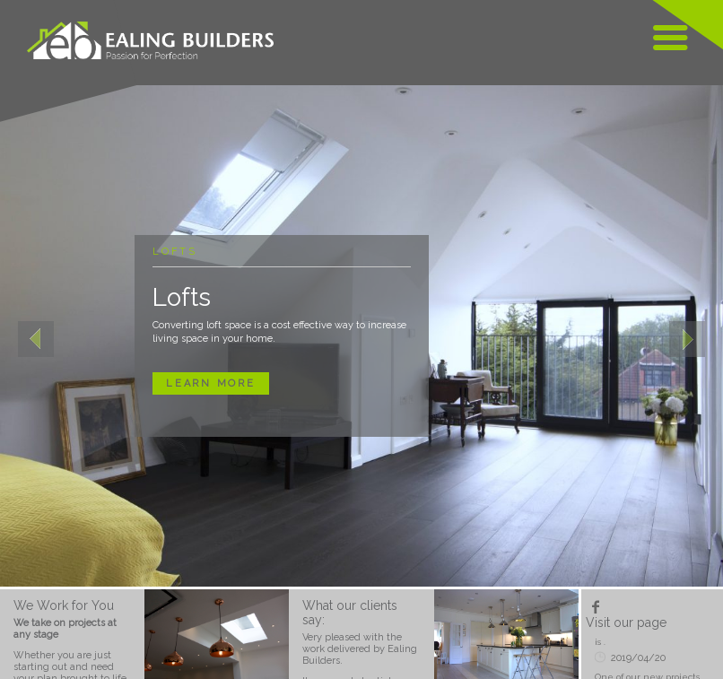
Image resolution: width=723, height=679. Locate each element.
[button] (36, 336)
